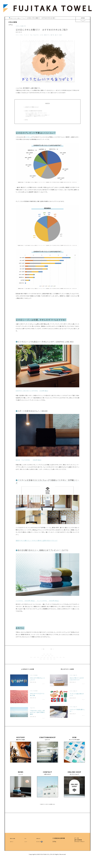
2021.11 (21, 675)
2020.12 (36, 677)
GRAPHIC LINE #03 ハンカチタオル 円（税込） (32, 406)
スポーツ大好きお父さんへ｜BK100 (37, 120)
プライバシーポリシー (79, 841)
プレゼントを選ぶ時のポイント (77, 713)
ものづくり (13, 841)
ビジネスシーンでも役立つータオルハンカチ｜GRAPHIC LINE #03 (47, 118)
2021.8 (38, 675)
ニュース (29, 841)
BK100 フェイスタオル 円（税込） (29, 475)
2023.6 (47, 670)
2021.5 (53, 675)
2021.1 (74, 675)
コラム (38, 18)
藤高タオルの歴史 (15, 838)
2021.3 (63, 675)
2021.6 (48, 675)
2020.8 (59, 677)
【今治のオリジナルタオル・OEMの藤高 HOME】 (47, 824)
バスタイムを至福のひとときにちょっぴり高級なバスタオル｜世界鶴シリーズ (48, 124)
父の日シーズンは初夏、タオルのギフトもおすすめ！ (45, 114)
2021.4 (58, 675)
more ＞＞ (42, 702)
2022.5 (40, 672)
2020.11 (42, 677)
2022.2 (50, 672)
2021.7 (43, 675)
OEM (28, 838)
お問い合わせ (41, 838)
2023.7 (42, 670)
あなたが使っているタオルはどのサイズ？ (77, 698)
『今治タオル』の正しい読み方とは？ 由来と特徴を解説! (37, 731)
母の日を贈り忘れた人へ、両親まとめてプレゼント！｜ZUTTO (45, 129)
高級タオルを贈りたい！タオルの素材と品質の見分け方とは (37, 556)
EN (84, 18)
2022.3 (45, 672)
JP (82, 18)
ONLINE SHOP (43, 841)
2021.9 (33, 675)
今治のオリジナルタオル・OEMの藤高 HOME (22, 18)
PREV (42, 664)
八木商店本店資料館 (62, 838)
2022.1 (55, 672)
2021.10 (27, 675)
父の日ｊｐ (28, 152)
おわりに (29, 134)
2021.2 (68, 675)
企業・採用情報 (78, 839)
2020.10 (48, 677)
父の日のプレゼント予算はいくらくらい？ (41, 108)
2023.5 (52, 670)
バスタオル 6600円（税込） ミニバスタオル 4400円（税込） (37, 616)
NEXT (52, 664)
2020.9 (53, 677)
